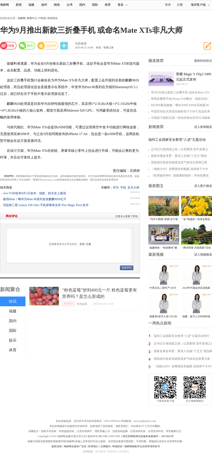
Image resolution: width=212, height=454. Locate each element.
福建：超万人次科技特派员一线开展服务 (196, 317)
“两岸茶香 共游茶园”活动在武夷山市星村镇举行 (196, 248)
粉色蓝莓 (82, 303)
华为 (116, 187)
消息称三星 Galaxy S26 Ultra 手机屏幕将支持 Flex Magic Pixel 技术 (46, 205)
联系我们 (93, 446)
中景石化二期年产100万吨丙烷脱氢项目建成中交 (163, 288)
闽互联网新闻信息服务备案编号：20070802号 (148, 436)
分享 (64, 46)
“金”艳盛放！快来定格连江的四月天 (196, 219)
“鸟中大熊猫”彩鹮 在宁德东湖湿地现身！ (163, 219)
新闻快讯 (68, 303)
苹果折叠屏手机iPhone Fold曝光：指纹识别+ (180, 98)
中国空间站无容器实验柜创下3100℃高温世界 (180, 111)
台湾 (70, 4)
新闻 (19, 4)
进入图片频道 (203, 185)
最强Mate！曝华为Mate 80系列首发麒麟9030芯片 (34, 199)
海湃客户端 (200, 4)
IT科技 (42, 18)
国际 (95, 4)
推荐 (108, 4)
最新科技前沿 (203, 60)
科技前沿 (52, 18)
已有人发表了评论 (126, 216)
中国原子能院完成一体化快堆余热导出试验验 (180, 117)
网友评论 (12, 216)
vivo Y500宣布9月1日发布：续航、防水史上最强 (34, 193)
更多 (122, 4)
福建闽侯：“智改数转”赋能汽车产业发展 (163, 248)
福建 (31, 4)
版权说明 (57, 446)
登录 (82, 244)
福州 (44, 4)
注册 (180, 4)
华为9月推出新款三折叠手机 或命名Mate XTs (180, 92)
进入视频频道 (203, 254)
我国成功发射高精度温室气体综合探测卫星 (179, 162)
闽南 (57, 4)
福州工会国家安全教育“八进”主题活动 (177, 139)
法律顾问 (105, 446)
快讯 (13, 301)
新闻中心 (32, 18)
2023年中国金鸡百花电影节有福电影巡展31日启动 (196, 288)
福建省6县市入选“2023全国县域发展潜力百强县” (163, 317)
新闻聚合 (10, 289)
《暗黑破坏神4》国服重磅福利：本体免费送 (180, 175)
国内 (82, 4)
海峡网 (4, 4)
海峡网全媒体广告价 (75, 446)
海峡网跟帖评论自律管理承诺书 (142, 446)
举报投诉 (117, 446)
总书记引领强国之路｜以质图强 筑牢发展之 (179, 149)
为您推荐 (81, 43)
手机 (123, 187)
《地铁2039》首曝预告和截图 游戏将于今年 (179, 169)
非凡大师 (133, 187)
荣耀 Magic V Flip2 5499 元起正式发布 (193, 76)
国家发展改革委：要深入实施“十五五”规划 (179, 155)
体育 (13, 350)
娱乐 (13, 340)
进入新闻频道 (203, 127)
